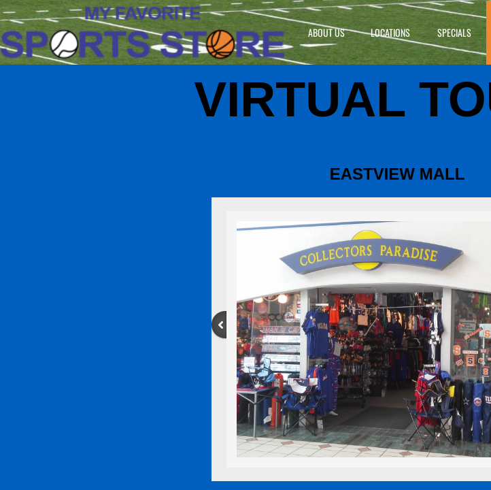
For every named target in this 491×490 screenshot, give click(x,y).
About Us (326, 32)
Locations (390, 32)
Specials (454, 32)
